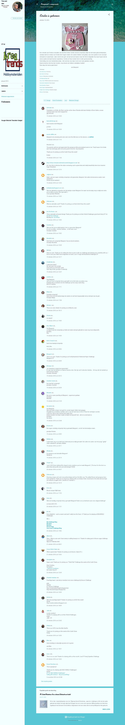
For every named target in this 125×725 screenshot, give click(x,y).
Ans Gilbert (50, 326)
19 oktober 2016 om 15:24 (54, 245)
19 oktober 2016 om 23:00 (54, 434)
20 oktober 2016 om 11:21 (54, 506)
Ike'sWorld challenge (52, 216)
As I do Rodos (55, 217)
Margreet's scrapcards (49, 4)
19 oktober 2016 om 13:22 (54, 196)
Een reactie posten (46, 681)
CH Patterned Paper (43, 78)
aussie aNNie (50, 134)
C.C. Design (47, 100)
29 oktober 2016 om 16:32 (54, 659)
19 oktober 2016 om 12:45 (54, 183)
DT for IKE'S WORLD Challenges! (56, 673)
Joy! (65, 100)
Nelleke (49, 439)
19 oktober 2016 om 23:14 (54, 457)
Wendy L (49, 305)
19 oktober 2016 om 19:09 (54, 335)
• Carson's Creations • (53, 568)
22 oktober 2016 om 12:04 (54, 572)
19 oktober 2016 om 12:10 (54, 169)
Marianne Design (74, 100)
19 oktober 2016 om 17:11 (54, 287)
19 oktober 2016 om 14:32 (54, 220)
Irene (48, 498)
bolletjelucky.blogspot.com (54, 188)
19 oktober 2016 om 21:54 (54, 401)
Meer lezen (106, 709)
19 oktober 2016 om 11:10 (54, 139)
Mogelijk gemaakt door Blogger (75, 717)
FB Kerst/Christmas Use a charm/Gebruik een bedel (55, 694)
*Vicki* (49, 463)
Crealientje (50, 262)
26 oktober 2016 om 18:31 (54, 649)
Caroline (49, 225)
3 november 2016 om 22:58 (54, 677)
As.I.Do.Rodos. (51, 211)
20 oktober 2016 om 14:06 (54, 531)
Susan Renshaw (51, 664)
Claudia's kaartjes (52, 577)
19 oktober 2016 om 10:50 (54, 116)
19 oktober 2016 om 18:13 (54, 310)
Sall (48, 250)
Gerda (48, 597)
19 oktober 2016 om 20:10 (54, 376)
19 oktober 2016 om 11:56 (54, 158)
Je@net (49, 174)
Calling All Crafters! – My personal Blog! (58, 674)
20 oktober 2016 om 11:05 (54, 493)
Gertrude (49, 107)
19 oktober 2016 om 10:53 (54, 129)
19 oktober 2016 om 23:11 (54, 446)
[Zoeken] (112, 4)
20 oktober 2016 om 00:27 (54, 469)
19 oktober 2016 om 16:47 (54, 272)
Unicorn (41, 76)
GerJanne (49, 406)
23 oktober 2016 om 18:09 (54, 605)
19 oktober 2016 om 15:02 (54, 233)
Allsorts (41, 92)
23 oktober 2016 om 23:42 (54, 620)
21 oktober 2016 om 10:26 (54, 554)
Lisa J (48, 654)
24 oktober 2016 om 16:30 (54, 635)
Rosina (49, 426)
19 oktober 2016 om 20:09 (54, 361)
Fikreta (48, 315)
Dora (48, 488)
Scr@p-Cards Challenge (44, 89)
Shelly (48, 625)
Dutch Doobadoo (57, 100)
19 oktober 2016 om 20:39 (54, 387)
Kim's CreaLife (51, 341)
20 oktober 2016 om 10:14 (54, 483)
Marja (48, 292)
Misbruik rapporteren (7, 96)
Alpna (48, 536)
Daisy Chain (42, 80)
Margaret (49, 354)
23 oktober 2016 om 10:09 (54, 592)
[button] (109, 14)
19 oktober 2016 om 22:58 (54, 420)
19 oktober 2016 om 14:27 (54, 206)
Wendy (48, 451)
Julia (48, 610)
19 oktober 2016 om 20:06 (54, 349)
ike (47, 511)
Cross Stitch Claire (52, 549)
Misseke (49, 392)
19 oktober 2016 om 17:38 (54, 300)
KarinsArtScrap (51, 121)
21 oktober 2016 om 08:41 (54, 544)
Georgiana (49, 559)
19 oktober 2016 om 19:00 (54, 321)
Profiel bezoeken (17, 18)
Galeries (80, 720)
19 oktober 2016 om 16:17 (54, 257)
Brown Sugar (42, 87)
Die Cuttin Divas (43, 71)
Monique (49, 366)
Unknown (49, 201)
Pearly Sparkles (43, 85)
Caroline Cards (51, 381)
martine (49, 277)
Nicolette (49, 238)
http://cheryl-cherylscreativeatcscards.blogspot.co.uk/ (62, 163)
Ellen (48, 640)
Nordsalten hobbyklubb (44, 83)
